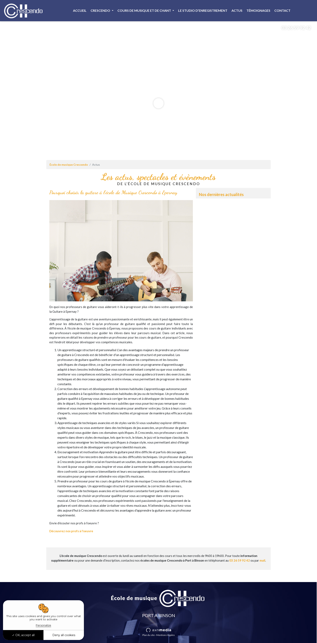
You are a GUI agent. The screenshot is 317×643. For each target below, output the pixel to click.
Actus (236, 10)
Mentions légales (165, 635)
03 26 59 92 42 (293, 28)
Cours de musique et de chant (144, 10)
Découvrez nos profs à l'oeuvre (71, 531)
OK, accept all (23, 635)
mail (262, 560)
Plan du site (148, 635)
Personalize (43, 625)
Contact (282, 10)
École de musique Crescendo (69, 164)
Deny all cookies (63, 635)
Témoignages (258, 10)
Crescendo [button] (101, 10)
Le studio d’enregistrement (202, 10)
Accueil (80, 10)
